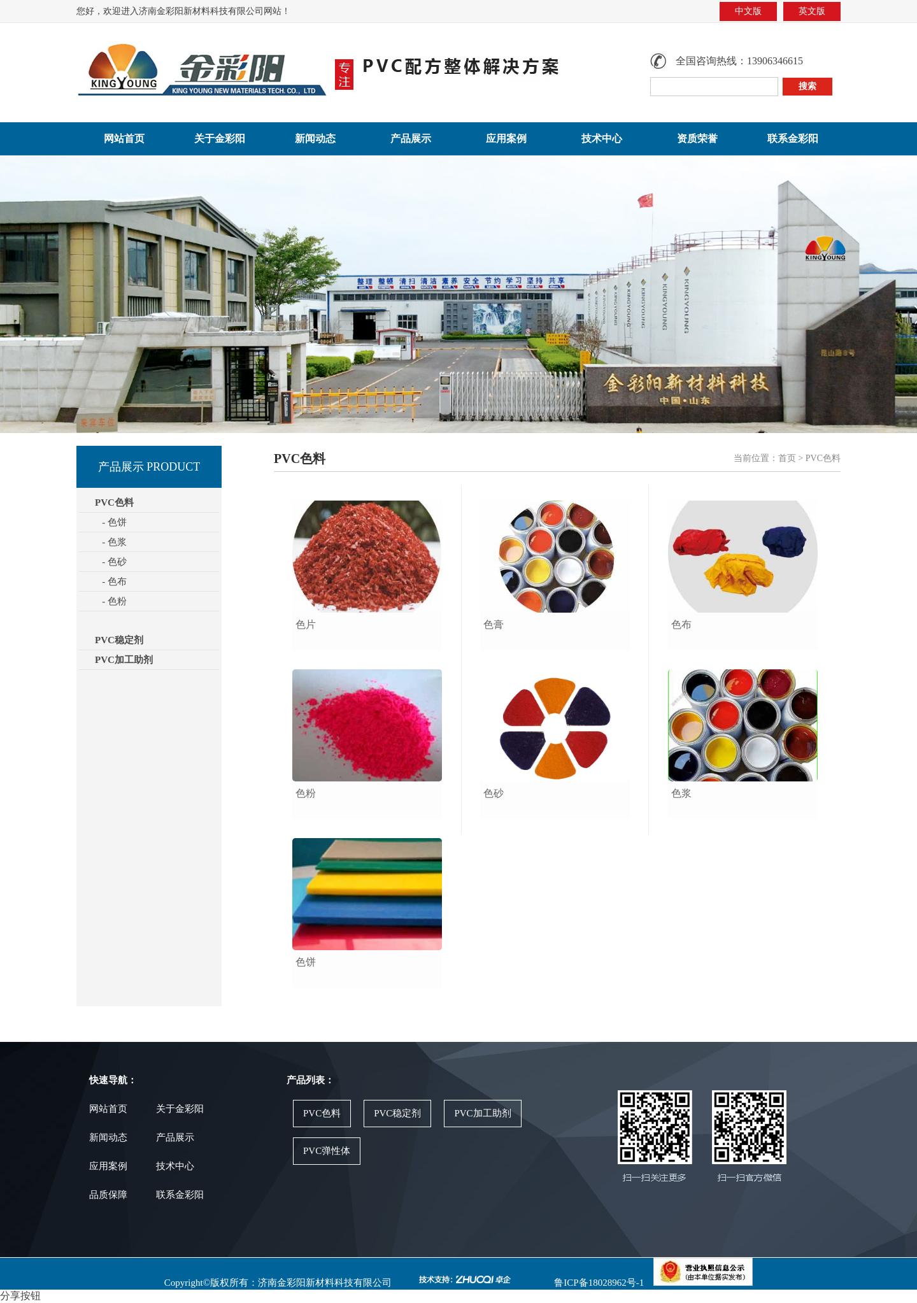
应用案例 (506, 138)
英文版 (812, 11)
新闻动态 (315, 138)
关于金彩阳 (219, 138)
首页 (787, 458)
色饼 (305, 962)
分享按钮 (20, 1295)
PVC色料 (322, 1113)
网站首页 (124, 138)
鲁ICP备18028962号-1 (598, 1283)
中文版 (748, 11)
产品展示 (410, 138)
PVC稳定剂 (119, 640)
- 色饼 (111, 522)
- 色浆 (111, 542)
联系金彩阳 (792, 138)
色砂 (493, 793)
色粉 (305, 793)
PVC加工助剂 (124, 660)
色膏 (493, 624)
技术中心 (601, 138)
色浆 (681, 793)
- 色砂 (111, 562)
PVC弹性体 (326, 1151)
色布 (681, 624)
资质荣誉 (697, 138)
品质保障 (108, 1195)
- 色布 (111, 581)
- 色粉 (111, 601)
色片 (305, 624)
